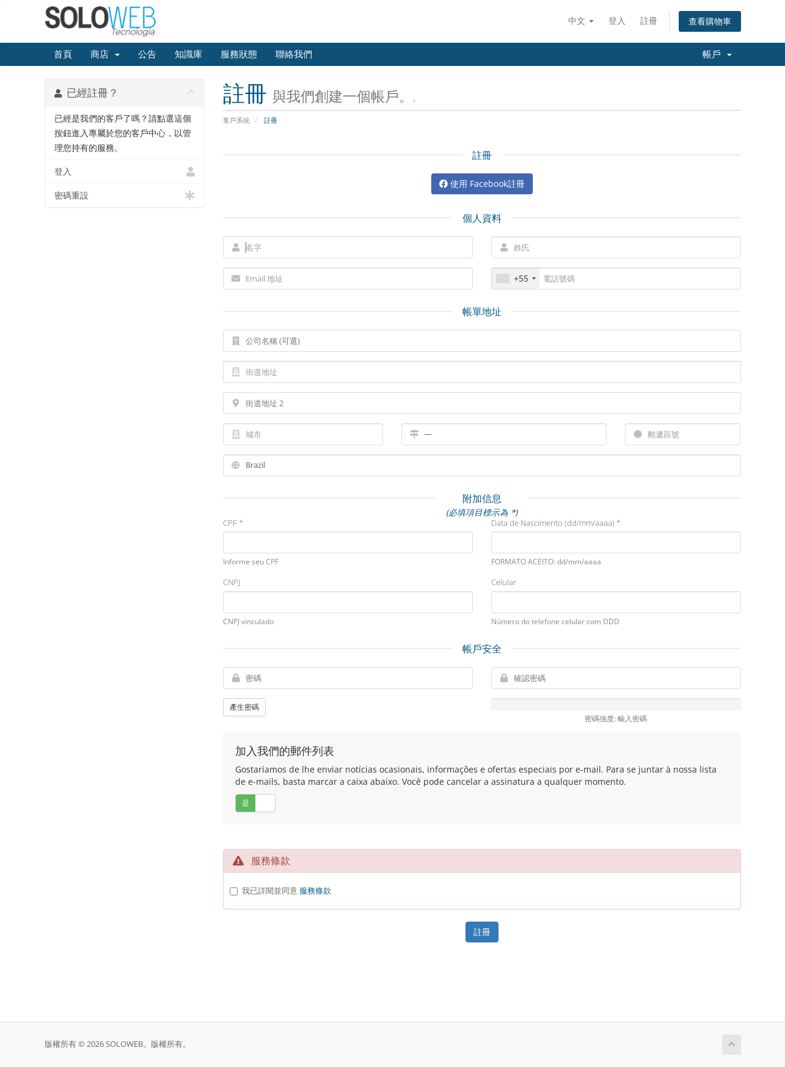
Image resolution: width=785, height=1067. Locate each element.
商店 (105, 54)
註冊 (648, 20)
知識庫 (188, 54)
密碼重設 (124, 195)
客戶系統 (236, 120)
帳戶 (717, 54)
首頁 (63, 54)
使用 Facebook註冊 (482, 183)
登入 (617, 20)
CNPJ (231, 582)
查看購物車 (709, 21)
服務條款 (315, 890)
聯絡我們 (294, 54)
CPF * (233, 522)
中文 (581, 20)
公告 (147, 54)
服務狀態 (239, 54)
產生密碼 (244, 707)
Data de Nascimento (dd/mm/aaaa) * (556, 522)
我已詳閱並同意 (286, 890)
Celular (503, 582)
